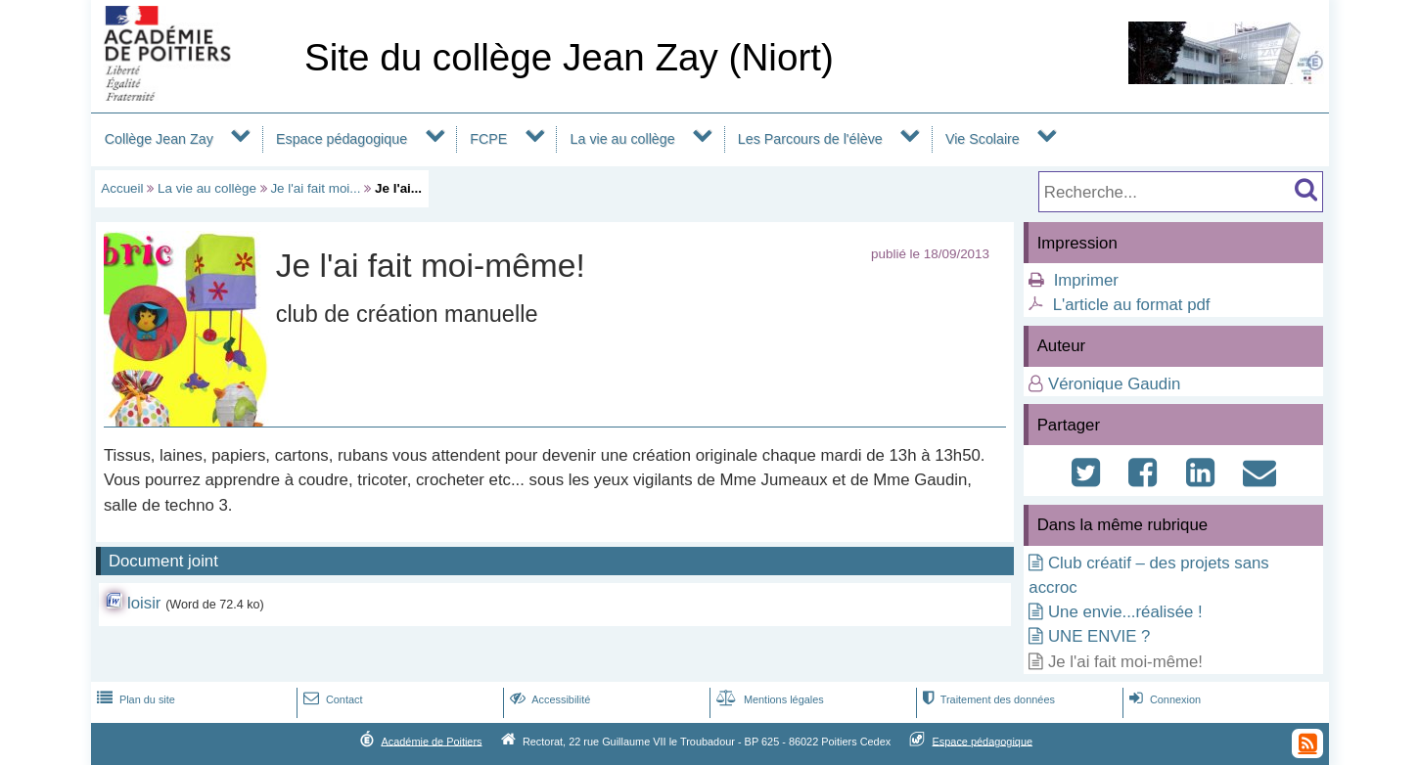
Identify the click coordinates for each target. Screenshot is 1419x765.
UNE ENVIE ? (1099, 636)
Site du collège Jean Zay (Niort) (569, 57)
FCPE (488, 139)
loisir (144, 603)
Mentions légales (768, 699)
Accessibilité (548, 699)
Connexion (1163, 699)
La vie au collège (623, 139)
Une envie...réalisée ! (1125, 612)
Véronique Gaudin (1114, 384)
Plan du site (134, 699)
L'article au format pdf (1132, 304)
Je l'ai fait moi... (315, 188)
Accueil (122, 188)
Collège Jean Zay (159, 139)
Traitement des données (987, 699)
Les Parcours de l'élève (810, 139)
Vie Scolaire (982, 139)
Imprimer (1086, 280)
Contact (331, 699)
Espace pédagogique (341, 139)
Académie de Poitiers (431, 740)
